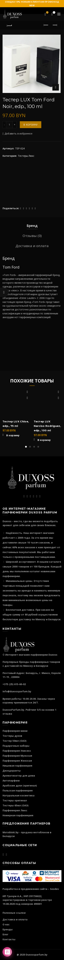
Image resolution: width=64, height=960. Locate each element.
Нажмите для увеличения (55, 87)
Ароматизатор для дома (19, 775)
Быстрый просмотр (27, 398)
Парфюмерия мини (15, 730)
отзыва (7, 713)
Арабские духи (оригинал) (20, 785)
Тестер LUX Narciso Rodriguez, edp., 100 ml (47, 426)
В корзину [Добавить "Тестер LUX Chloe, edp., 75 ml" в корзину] (13, 435)
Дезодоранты (12, 770)
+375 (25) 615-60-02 (14, 684)
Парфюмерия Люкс (15, 810)
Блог (5, 934)
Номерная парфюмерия (18, 815)
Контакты (9, 939)
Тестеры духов (12, 735)
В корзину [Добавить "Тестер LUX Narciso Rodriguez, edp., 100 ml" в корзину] (44, 440)
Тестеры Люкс (26, 155)
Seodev (54, 889)
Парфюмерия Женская (17, 760)
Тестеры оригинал (15, 800)
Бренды (8, 929)
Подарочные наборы (16, 745)
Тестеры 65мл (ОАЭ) (16, 805)
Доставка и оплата (32, 246)
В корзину (30, 124)
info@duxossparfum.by (17, 691)
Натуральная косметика (18, 795)
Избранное (47, 13)
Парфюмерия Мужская (17, 755)
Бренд (32, 225)
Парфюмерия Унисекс (17, 750)
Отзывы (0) (32, 235)
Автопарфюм (11, 780)
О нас (6, 924)
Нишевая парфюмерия (17, 765)
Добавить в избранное (18, 133)
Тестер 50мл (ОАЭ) (14, 740)
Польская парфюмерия (18, 790)
